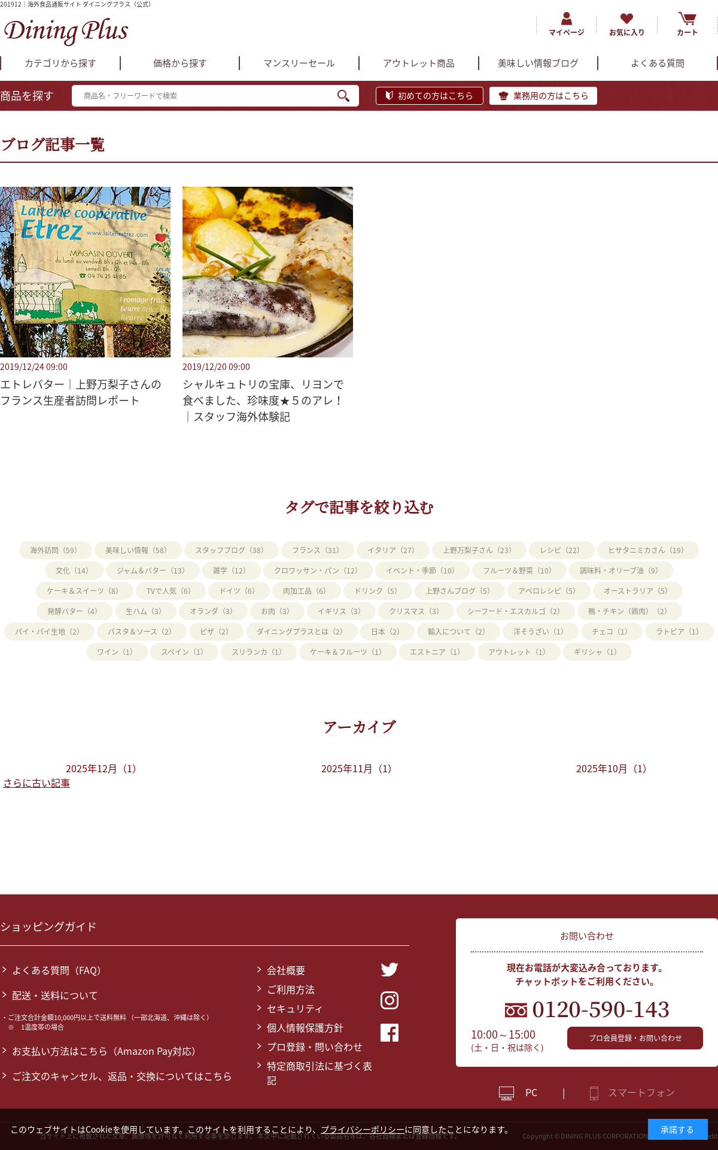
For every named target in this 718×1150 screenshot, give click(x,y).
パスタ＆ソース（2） (142, 631)
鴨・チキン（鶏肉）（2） (629, 611)
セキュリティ (295, 1008)
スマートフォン (641, 1092)
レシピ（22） (562, 550)
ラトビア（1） (679, 631)
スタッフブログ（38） (231, 550)
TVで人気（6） (171, 590)
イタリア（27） (393, 550)
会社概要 (286, 970)
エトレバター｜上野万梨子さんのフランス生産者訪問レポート (81, 392)
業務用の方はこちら (551, 95)
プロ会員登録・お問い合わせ (635, 1038)
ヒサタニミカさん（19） (648, 550)
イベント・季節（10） (422, 570)
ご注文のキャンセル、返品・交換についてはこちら (122, 1076)
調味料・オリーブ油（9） (621, 570)
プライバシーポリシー (362, 1129)
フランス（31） (317, 550)
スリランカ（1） (259, 652)
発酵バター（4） (74, 611)
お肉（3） (277, 611)
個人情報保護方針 (305, 1027)
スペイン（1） (184, 652)
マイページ (567, 32)
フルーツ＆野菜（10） (519, 570)
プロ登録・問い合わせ (315, 1046)
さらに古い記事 (36, 782)
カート (687, 32)
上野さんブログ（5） (459, 590)
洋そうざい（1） (540, 631)
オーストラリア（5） (638, 590)
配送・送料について (55, 995)
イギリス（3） (341, 611)
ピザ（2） (216, 631)
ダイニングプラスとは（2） (302, 631)
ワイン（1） (117, 652)
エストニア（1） (437, 652)
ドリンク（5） (377, 590)
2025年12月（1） (104, 768)
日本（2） (387, 631)
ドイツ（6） (239, 590)
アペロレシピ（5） (549, 590)
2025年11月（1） (359, 768)
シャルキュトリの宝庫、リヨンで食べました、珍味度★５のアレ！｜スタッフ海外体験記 (263, 400)
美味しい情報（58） (138, 550)
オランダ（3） (213, 611)
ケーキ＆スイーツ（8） (85, 590)
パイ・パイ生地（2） (49, 631)
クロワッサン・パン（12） (318, 570)
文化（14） (74, 570)
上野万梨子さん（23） (479, 550)
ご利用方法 (291, 989)
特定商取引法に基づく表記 (319, 1072)
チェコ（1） (612, 631)
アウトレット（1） (519, 652)
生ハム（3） (146, 611)
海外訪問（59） (55, 550)
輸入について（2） (458, 631)
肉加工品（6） (306, 590)
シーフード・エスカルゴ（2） (515, 611)
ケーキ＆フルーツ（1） (348, 652)
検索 (348, 96)
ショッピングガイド (48, 926)
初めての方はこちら (435, 95)
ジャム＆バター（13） (153, 570)
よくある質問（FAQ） (59, 970)
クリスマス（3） (416, 611)
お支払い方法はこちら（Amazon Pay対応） (106, 1050)
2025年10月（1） (614, 768)
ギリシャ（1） (597, 652)
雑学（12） (231, 570)
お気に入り (627, 32)
